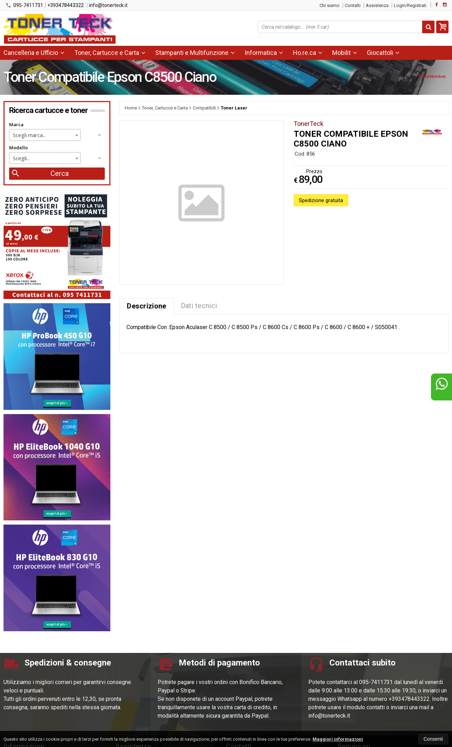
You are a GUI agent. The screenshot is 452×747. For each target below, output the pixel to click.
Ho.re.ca (307, 52)
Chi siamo (330, 5)
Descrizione (146, 306)
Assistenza (377, 5)
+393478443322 (65, 5)
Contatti (353, 5)
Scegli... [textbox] (21, 158)
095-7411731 (24, 5)
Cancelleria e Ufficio (34, 52)
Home (131, 108)
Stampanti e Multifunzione (195, 52)
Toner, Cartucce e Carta (109, 52)
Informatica (264, 52)
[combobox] (45, 135)
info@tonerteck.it (108, 5)
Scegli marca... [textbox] (29, 134)
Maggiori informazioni (338, 739)
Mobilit (344, 52)
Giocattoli (383, 52)
